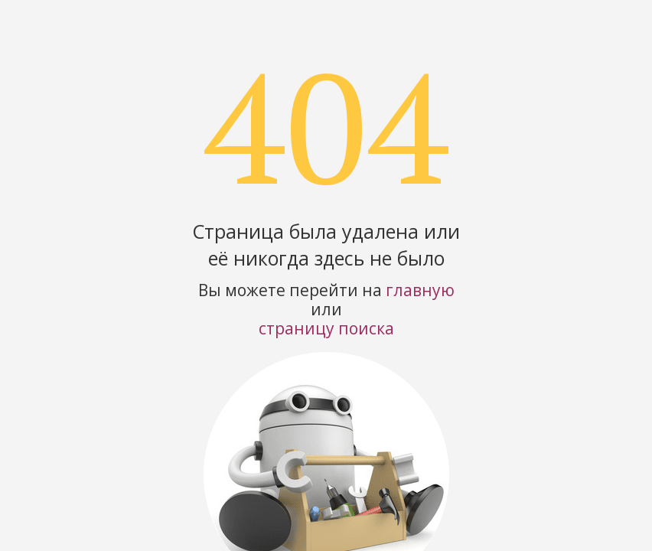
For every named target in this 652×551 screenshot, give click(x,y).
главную (420, 290)
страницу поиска (326, 328)
